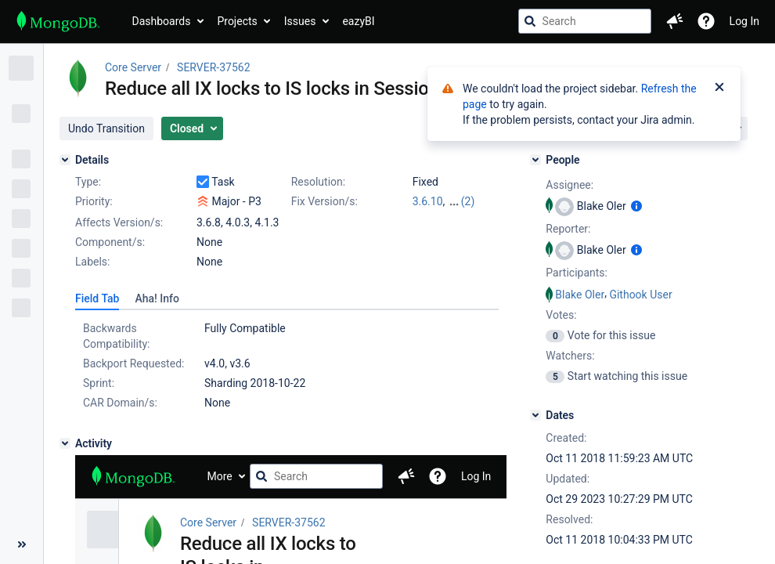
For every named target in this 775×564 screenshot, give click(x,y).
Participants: (576, 272)
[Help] (706, 21)
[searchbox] (584, 21)
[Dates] (535, 415)
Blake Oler (579, 294)
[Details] (64, 159)
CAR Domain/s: (120, 402)
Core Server (133, 67)
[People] (535, 159)
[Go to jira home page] (58, 21)
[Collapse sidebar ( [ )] (21, 544)
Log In (744, 21)
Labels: (92, 261)
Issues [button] (300, 21)
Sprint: (98, 383)
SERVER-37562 (213, 67)
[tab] (97, 298)
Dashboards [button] (161, 21)
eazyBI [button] (358, 21)
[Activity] (64, 443)
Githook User (640, 294)
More (219, 476)
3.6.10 (428, 201)
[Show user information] (636, 206)
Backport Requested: (133, 363)
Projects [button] (237, 21)
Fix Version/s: (324, 201)
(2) (468, 201)
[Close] (719, 88)
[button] (674, 21)
